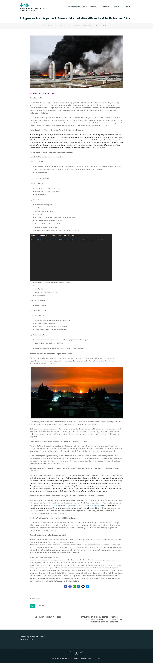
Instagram (76, 653)
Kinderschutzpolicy (26, 639)
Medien (116, 6)
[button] (65, 586)
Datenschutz (33, 636)
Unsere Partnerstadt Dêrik (76, 6)
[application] (71, 257)
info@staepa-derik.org (93, 658)
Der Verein (105, 6)
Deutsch (127, 6)
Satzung (41, 636)
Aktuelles (40, 606)
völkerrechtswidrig (53, 505)
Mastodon (81, 653)
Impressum (24, 636)
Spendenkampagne (69, 102)
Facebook (72, 653)
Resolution (104, 361)
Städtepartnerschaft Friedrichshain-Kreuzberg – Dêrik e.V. (32, 9)
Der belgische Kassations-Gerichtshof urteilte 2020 (81, 505)
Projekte (93, 6)
